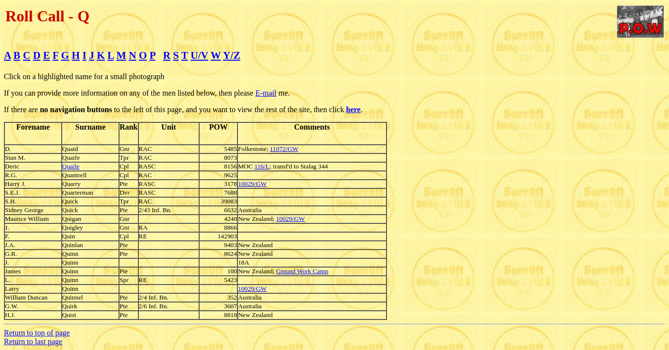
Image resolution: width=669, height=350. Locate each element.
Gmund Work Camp (302, 271)
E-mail (266, 93)
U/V (199, 55)
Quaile (71, 166)
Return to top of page (37, 333)
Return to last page (33, 341)
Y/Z (231, 55)
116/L (261, 166)
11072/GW (284, 148)
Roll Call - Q (47, 16)
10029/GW (252, 183)
